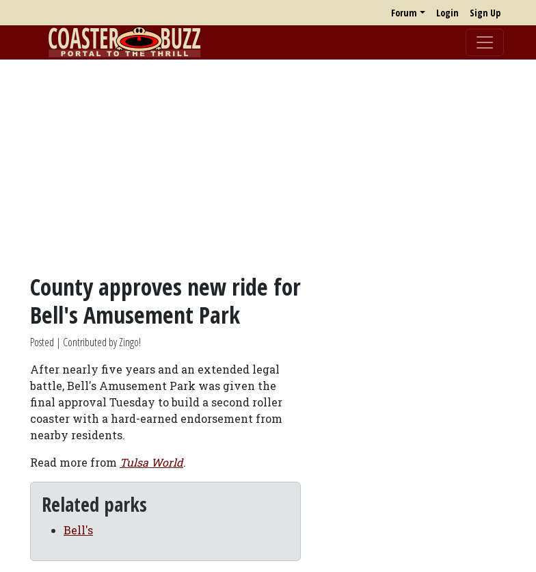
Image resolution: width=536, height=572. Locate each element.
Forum (404, 12)
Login (447, 12)
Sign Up (485, 12)
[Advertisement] (268, 166)
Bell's (78, 530)
